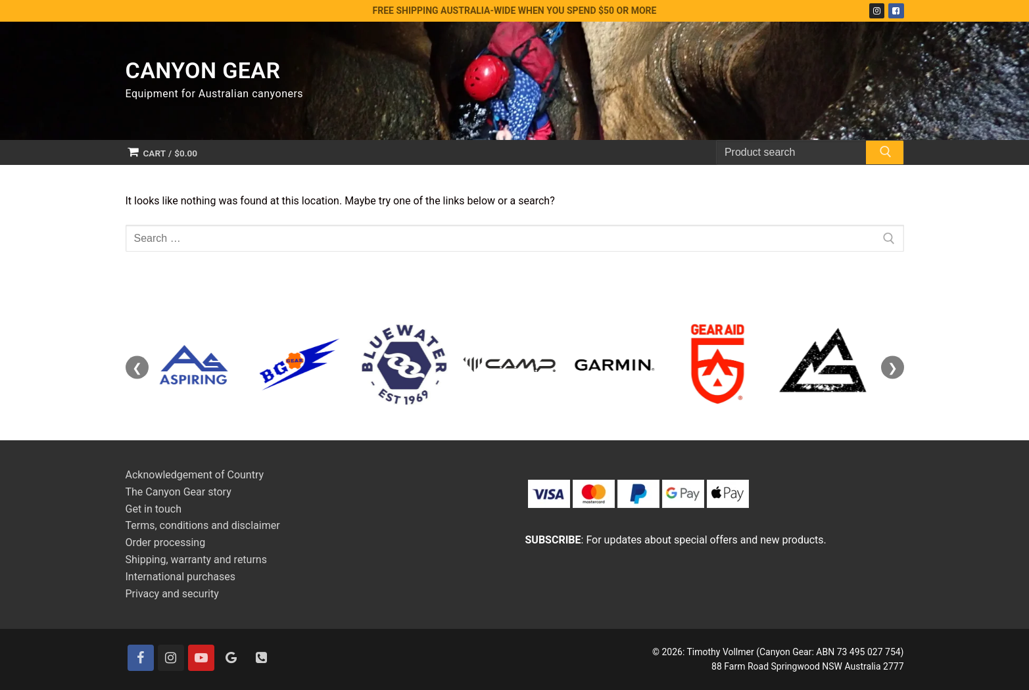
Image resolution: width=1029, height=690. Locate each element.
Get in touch (154, 509)
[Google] (231, 658)
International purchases (180, 576)
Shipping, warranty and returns (196, 559)
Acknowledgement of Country (195, 475)
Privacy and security (172, 593)
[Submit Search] (884, 154)
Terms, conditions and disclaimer (203, 525)
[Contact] (262, 658)
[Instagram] (876, 10)
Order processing (166, 542)
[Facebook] (895, 10)
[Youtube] (201, 658)
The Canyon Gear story (178, 492)
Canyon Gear (203, 70)
